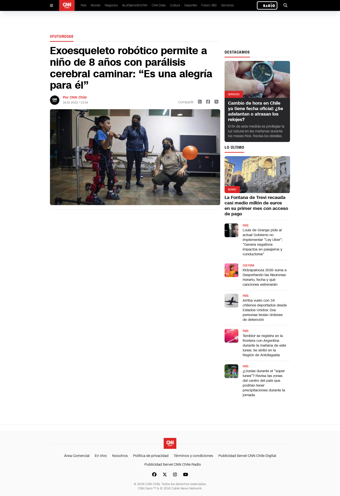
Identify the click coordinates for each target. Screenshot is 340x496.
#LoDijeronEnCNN (134, 5)
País (83, 5)
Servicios (227, 5)
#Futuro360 (62, 36)
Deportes (190, 5)
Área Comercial (76, 455)
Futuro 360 (209, 5)
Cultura (175, 5)
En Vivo (101, 455)
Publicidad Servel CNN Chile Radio (172, 464)
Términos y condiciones (193, 455)
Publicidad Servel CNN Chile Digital (247, 455)
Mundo (95, 5)
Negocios (111, 5)
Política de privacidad (150, 455)
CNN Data (159, 5)
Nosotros (120, 455)
